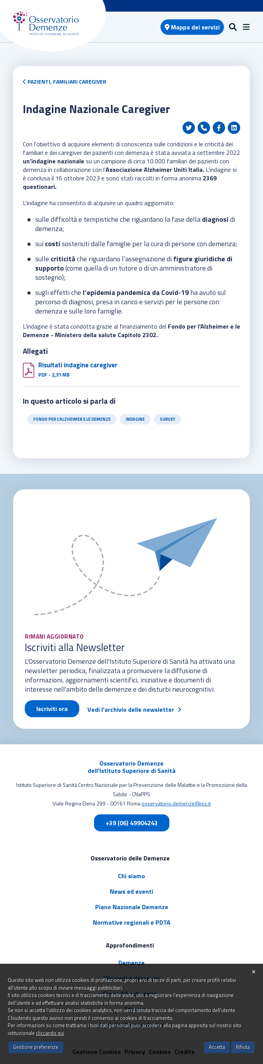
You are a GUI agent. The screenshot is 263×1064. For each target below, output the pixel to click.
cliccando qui (50, 1033)
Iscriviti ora (52, 708)
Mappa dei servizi (192, 27)
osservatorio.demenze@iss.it (176, 803)
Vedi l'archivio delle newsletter (130, 709)
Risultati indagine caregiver (78, 365)
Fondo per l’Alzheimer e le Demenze (72, 419)
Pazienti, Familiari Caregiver (64, 81)
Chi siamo (131, 876)
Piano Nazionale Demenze (131, 907)
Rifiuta (243, 1047)
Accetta (217, 1047)
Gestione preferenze (35, 1047)
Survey (167, 419)
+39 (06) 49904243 (132, 823)
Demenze (131, 962)
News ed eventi (131, 891)
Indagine (135, 419)
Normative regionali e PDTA (132, 922)
